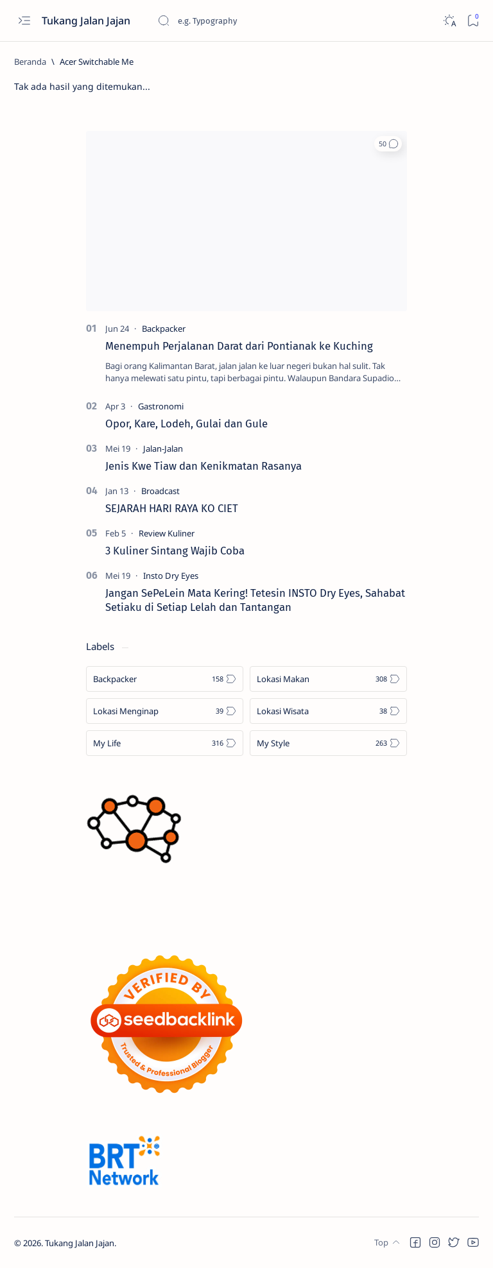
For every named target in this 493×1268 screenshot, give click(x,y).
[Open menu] (24, 21)
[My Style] (328, 743)
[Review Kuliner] (167, 533)
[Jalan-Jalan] (163, 448)
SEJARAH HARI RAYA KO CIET (171, 508)
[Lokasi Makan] (328, 679)
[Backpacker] (164, 328)
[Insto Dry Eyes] (170, 575)
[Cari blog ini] (253, 20)
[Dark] (449, 21)
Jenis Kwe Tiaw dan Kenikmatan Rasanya (203, 465)
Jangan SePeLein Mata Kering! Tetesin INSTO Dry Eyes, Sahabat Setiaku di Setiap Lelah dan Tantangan (255, 600)
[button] (388, 143)
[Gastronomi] (161, 406)
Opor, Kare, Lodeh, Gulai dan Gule (186, 423)
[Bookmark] (473, 21)
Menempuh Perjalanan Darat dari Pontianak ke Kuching (239, 345)
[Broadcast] (160, 491)
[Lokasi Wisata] (328, 711)
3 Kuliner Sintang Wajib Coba (175, 550)
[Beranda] (30, 61)
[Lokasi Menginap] (164, 711)
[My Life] (164, 743)
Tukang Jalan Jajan (87, 20)
